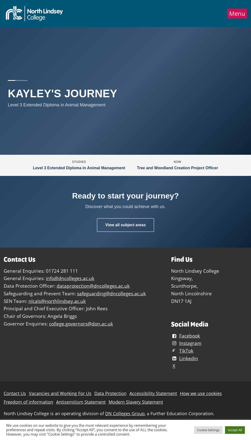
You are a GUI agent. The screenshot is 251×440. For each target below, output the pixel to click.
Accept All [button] (235, 430)
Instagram (186, 343)
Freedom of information (28, 402)
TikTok (182, 351)
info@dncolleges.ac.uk (70, 278)
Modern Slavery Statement (136, 402)
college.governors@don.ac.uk (81, 324)
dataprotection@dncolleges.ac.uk (93, 286)
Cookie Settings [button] (208, 430)
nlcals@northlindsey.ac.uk (57, 301)
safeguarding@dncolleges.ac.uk (111, 293)
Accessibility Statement (153, 393)
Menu (237, 13)
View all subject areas (125, 225)
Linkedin (184, 358)
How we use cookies (201, 393)
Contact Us (15, 393)
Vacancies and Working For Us (60, 393)
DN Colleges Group (125, 413)
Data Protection (110, 393)
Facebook (185, 336)
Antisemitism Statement (81, 402)
